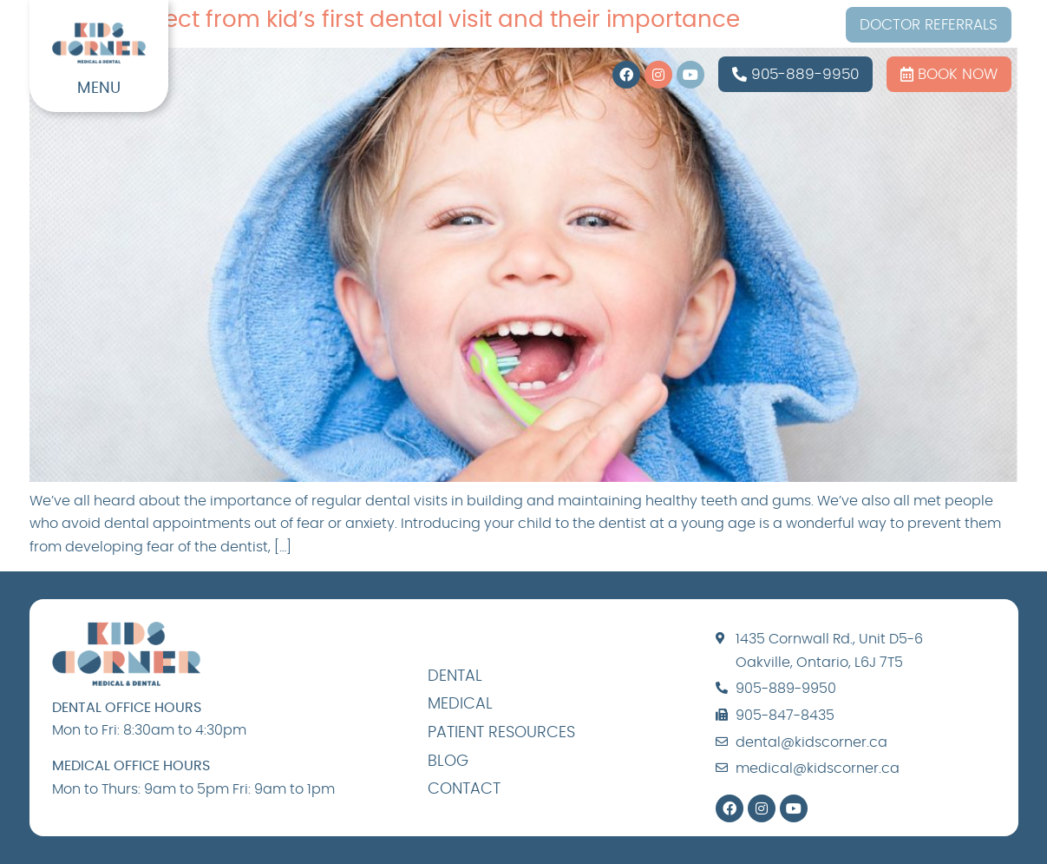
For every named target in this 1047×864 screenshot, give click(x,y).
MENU (99, 88)
